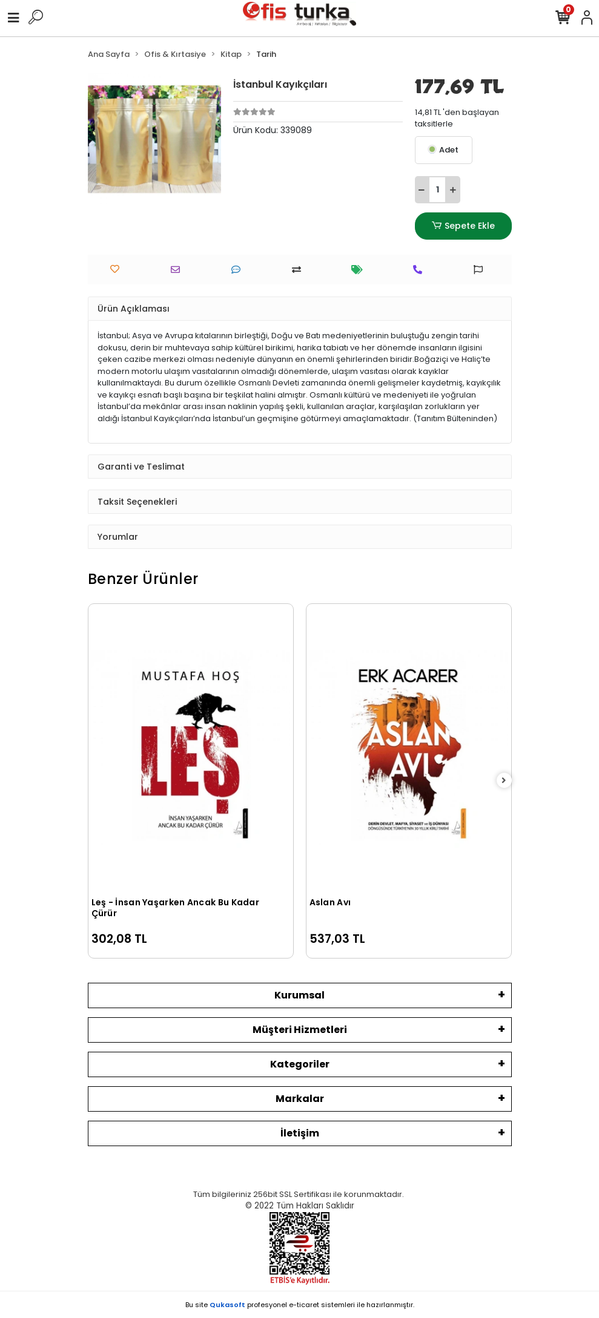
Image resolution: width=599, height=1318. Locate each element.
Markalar (300, 1099)
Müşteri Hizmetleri (300, 1030)
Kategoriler (299, 1064)
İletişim (299, 1133)
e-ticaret (304, 1305)
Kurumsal (299, 995)
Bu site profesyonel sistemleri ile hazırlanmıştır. (299, 1305)
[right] (504, 781)
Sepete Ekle (462, 226)
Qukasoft (227, 1305)
